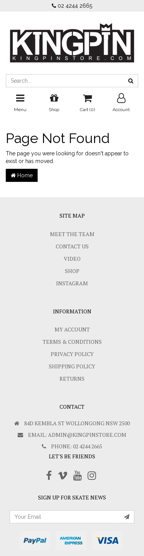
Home (22, 175)
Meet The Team (72, 234)
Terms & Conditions (72, 341)
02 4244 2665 (72, 6)
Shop (72, 271)
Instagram (72, 283)
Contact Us (72, 246)
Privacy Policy (72, 354)
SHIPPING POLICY (72, 366)
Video (72, 258)
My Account (72, 329)
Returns (72, 378)
